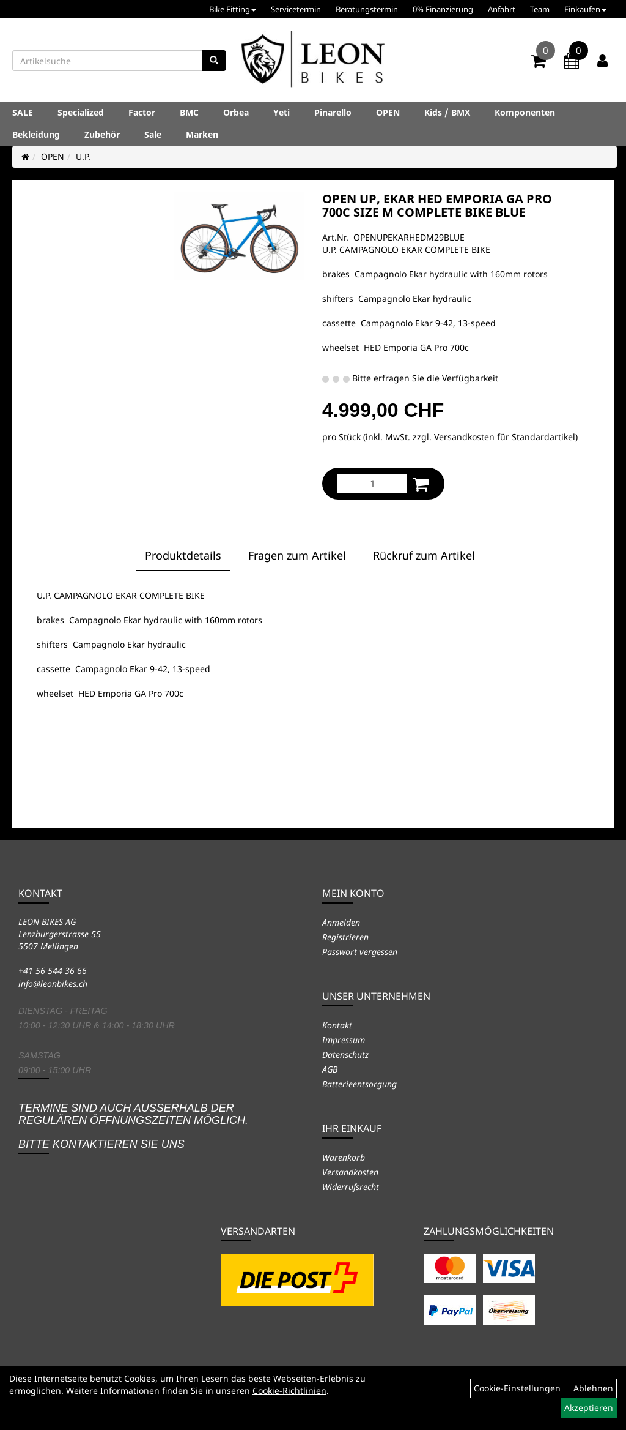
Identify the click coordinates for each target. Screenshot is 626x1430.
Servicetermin (296, 9)
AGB (329, 1069)
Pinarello (333, 112)
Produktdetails (183, 555)
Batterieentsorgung (359, 1084)
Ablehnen (593, 1388)
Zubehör (102, 134)
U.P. (83, 156)
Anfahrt (501, 9)
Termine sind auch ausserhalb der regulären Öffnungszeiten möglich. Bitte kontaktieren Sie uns (133, 1126)
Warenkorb (343, 1157)
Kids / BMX (447, 112)
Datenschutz (345, 1054)
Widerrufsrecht (350, 1186)
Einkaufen (585, 9)
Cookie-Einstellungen (517, 1388)
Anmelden (341, 922)
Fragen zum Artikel (297, 555)
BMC (189, 112)
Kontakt (337, 1025)
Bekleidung (36, 134)
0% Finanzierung (443, 9)
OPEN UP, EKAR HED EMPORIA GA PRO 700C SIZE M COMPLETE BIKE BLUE (437, 205)
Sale (152, 134)
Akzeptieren (588, 1407)
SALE (22, 112)
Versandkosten (350, 1172)
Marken (202, 134)
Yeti (281, 112)
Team (540, 9)
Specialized (80, 112)
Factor (141, 112)
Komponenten (525, 112)
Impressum (343, 1040)
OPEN (388, 112)
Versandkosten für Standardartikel (504, 437)
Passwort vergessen (359, 951)
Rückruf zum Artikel (424, 555)
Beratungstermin (367, 9)
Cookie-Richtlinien (289, 1390)
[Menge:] (372, 483)
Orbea (236, 112)
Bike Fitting (232, 9)
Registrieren (345, 937)
